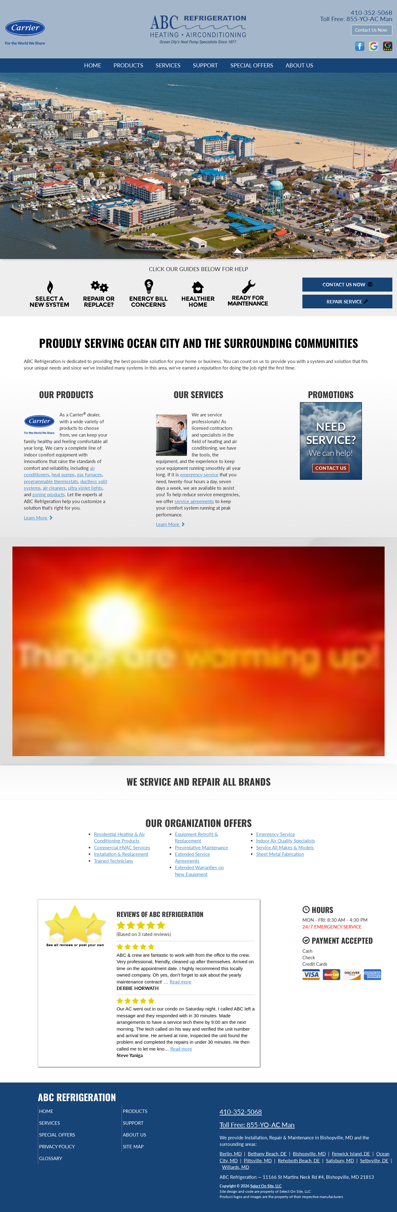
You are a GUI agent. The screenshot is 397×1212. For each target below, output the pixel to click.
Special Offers (251, 65)
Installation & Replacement (121, 854)
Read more (180, 981)
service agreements (194, 501)
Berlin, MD (231, 1153)
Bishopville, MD (309, 1153)
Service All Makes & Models (285, 847)
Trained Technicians (113, 861)
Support (205, 65)
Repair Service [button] (347, 301)
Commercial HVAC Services (122, 847)
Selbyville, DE (374, 1160)
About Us (299, 65)
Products (128, 65)
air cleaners (54, 488)
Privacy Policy (69, 1150)
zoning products (48, 494)
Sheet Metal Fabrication (280, 854)
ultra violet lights (85, 488)
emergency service (199, 474)
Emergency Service (275, 834)
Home (92, 65)
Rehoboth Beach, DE (299, 1160)
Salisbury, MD (340, 1160)
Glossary (61, 1163)
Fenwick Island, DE (351, 1153)
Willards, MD (235, 1167)
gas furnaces (89, 474)
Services (168, 65)
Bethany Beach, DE (267, 1153)
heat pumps (63, 474)
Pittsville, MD (258, 1160)
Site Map (143, 1150)
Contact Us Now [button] (371, 30)
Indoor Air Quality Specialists (285, 840)
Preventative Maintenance (201, 847)
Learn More (38, 517)
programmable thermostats (51, 481)
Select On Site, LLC (266, 1186)
